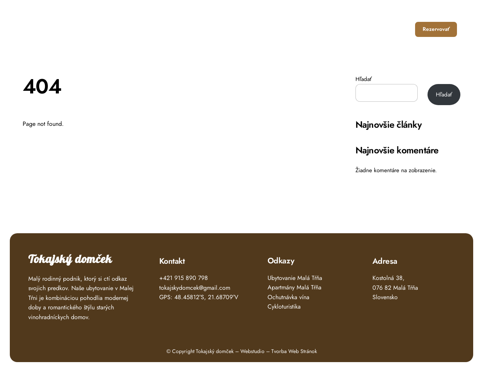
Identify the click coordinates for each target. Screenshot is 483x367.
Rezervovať (436, 29)
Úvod (271, 29)
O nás (370, 29)
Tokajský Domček (59, 26)
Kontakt (398, 29)
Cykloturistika (284, 306)
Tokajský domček (70, 259)
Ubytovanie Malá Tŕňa (295, 278)
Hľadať (363, 79)
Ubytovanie (304, 29)
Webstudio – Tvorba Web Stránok (278, 351)
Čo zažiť (340, 29)
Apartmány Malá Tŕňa (294, 287)
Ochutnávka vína (288, 297)
